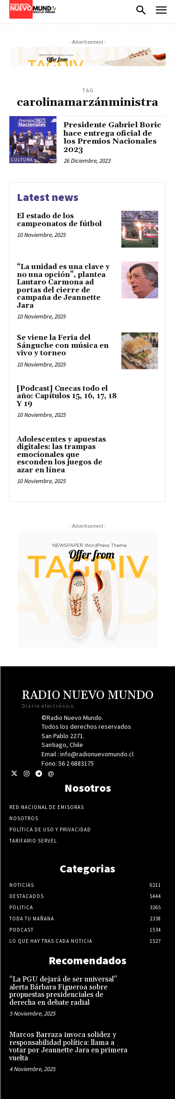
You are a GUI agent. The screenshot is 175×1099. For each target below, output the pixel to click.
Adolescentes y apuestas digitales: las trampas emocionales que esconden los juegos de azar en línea (61, 455)
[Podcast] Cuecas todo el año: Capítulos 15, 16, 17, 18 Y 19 (67, 396)
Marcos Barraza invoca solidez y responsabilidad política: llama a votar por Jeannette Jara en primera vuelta (68, 1046)
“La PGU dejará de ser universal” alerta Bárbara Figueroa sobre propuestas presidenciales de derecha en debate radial (63, 991)
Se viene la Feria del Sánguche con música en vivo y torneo (63, 345)
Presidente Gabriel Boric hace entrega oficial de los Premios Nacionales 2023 (112, 137)
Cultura (22, 160)
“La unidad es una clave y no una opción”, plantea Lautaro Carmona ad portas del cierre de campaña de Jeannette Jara (63, 286)
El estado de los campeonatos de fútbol (59, 220)
